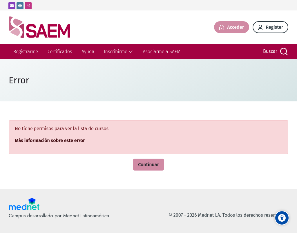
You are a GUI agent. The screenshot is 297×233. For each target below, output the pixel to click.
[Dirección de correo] (11, 5)
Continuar (148, 164)
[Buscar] (274, 51)
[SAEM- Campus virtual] (39, 27)
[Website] (20, 5)
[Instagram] (28, 5)
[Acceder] (231, 27)
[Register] (270, 27)
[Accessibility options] (282, 218)
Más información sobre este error (50, 140)
